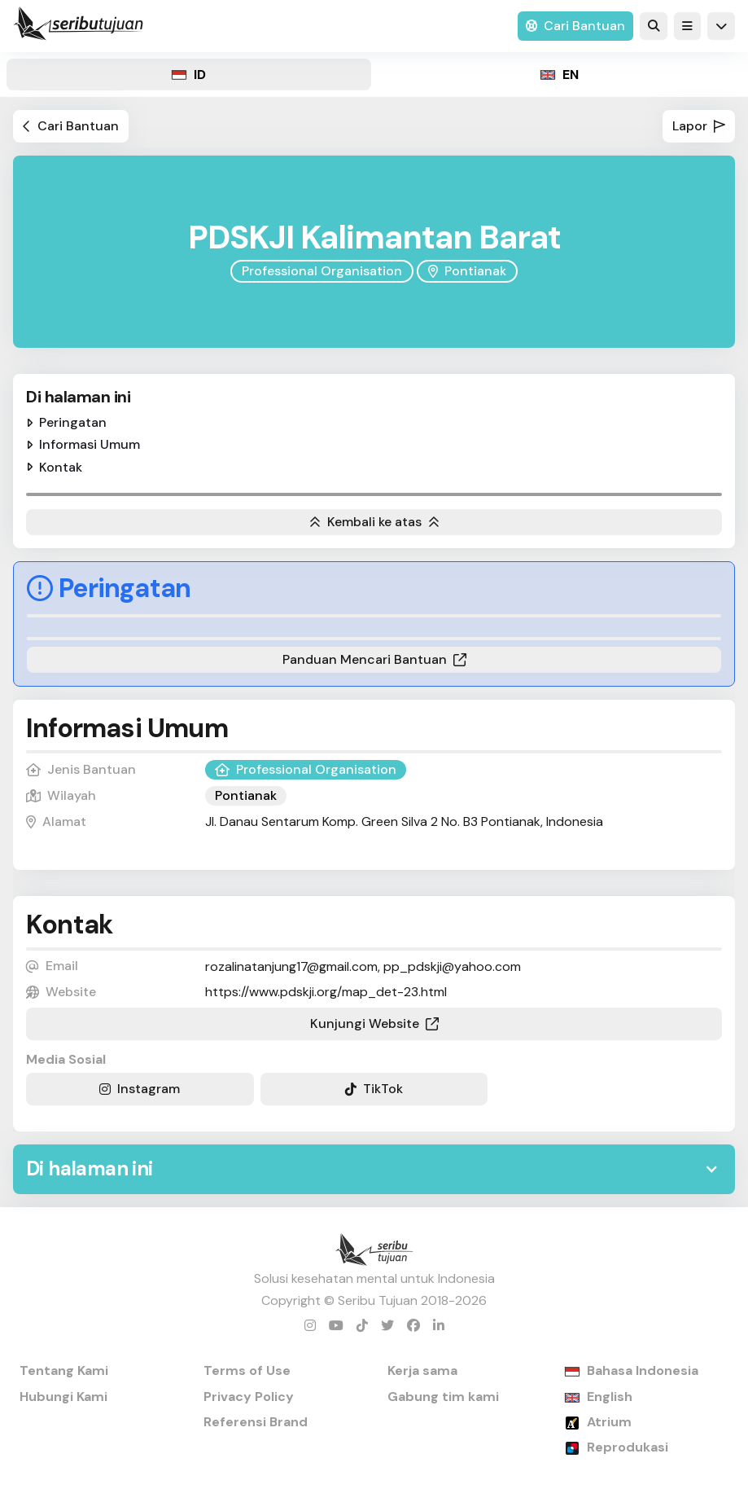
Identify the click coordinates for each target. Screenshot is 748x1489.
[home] (78, 26)
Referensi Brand (255, 1421)
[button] (687, 26)
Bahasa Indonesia (642, 1370)
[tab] (189, 74)
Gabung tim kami (443, 1396)
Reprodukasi (627, 1447)
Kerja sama (422, 1370)
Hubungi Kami (63, 1396)
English (609, 1396)
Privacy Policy (248, 1396)
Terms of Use (247, 1370)
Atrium (609, 1421)
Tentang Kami (64, 1370)
